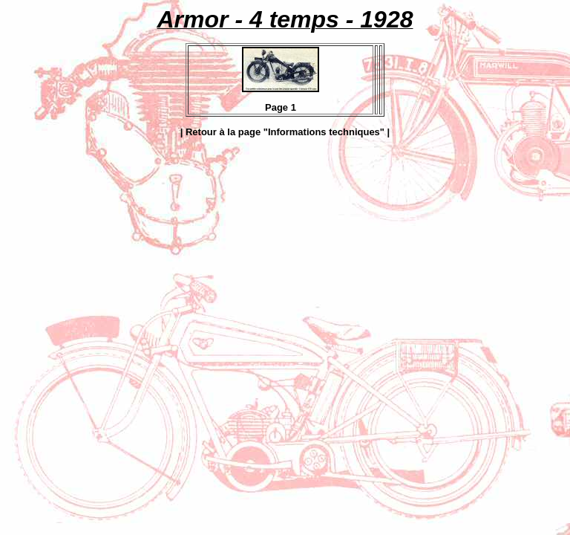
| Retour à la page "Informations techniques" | (285, 131)
